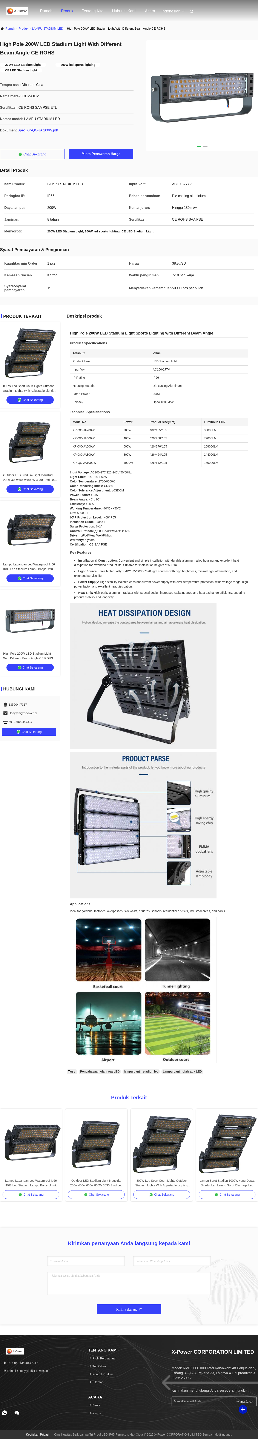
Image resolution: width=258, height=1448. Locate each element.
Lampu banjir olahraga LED (182, 1071)
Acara (150, 11)
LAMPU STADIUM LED (47, 28)
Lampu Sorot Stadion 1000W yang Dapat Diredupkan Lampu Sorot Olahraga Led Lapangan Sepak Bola (227, 1183)
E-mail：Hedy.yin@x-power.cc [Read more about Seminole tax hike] (25, 1371)
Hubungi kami (124, 11)
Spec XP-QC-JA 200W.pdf (38, 130)
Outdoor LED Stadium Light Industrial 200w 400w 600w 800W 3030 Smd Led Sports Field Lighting (29, 479)
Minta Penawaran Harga (101, 154)
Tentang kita (92, 11)
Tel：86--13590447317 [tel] (20, 1363)
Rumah (46, 11)
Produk (67, 11)
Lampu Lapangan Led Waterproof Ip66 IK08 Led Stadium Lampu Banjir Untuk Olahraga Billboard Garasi (29, 569)
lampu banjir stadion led (141, 1071)
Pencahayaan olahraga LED (100, 1071)
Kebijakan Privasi (37, 1434)
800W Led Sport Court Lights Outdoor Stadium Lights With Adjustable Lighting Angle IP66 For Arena (29, 390)
